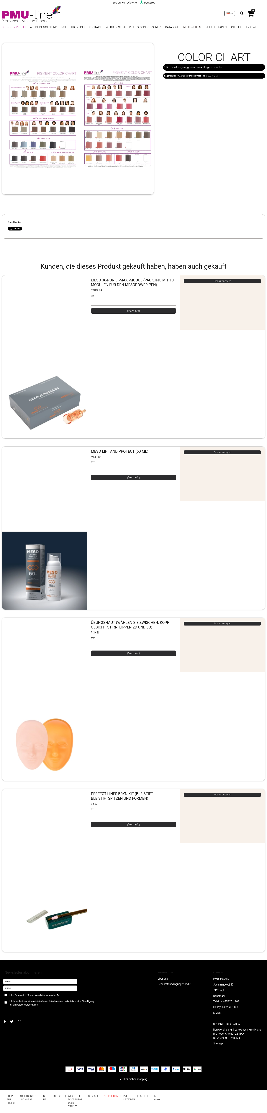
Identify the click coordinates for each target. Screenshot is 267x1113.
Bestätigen (13, 1011)
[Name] (40, 981)
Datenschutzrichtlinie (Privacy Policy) (38, 1001)
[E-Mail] (40, 988)
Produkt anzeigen (222, 281)
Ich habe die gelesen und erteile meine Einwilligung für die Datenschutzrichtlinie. (51, 1003)
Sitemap (218, 1043)
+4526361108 (230, 1007)
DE (230, 13)
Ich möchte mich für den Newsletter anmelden (47, 994)
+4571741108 (231, 1001)
